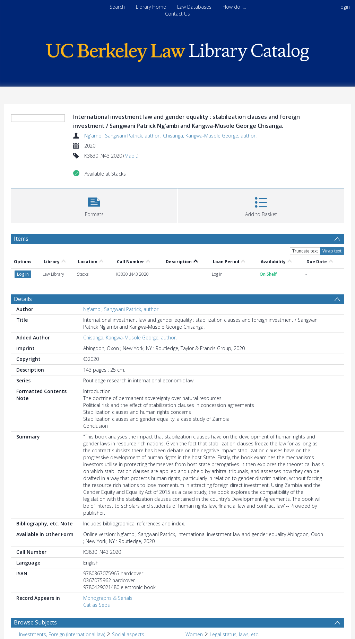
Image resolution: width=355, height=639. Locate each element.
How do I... (234, 6)
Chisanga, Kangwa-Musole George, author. (210, 135)
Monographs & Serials (107, 598)
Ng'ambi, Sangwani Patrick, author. (122, 135)
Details (23, 299)
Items (21, 238)
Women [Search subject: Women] (194, 634)
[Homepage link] (177, 51)
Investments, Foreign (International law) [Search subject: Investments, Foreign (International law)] (62, 634)
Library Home (151, 6)
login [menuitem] (344, 6)
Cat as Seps (96, 605)
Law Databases (194, 6)
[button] (94, 204)
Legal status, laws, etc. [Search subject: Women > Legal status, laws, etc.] (234, 634)
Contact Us (177, 13)
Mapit (130, 155)
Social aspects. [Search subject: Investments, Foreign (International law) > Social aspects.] (128, 634)
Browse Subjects (35, 622)
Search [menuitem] (117, 6)
